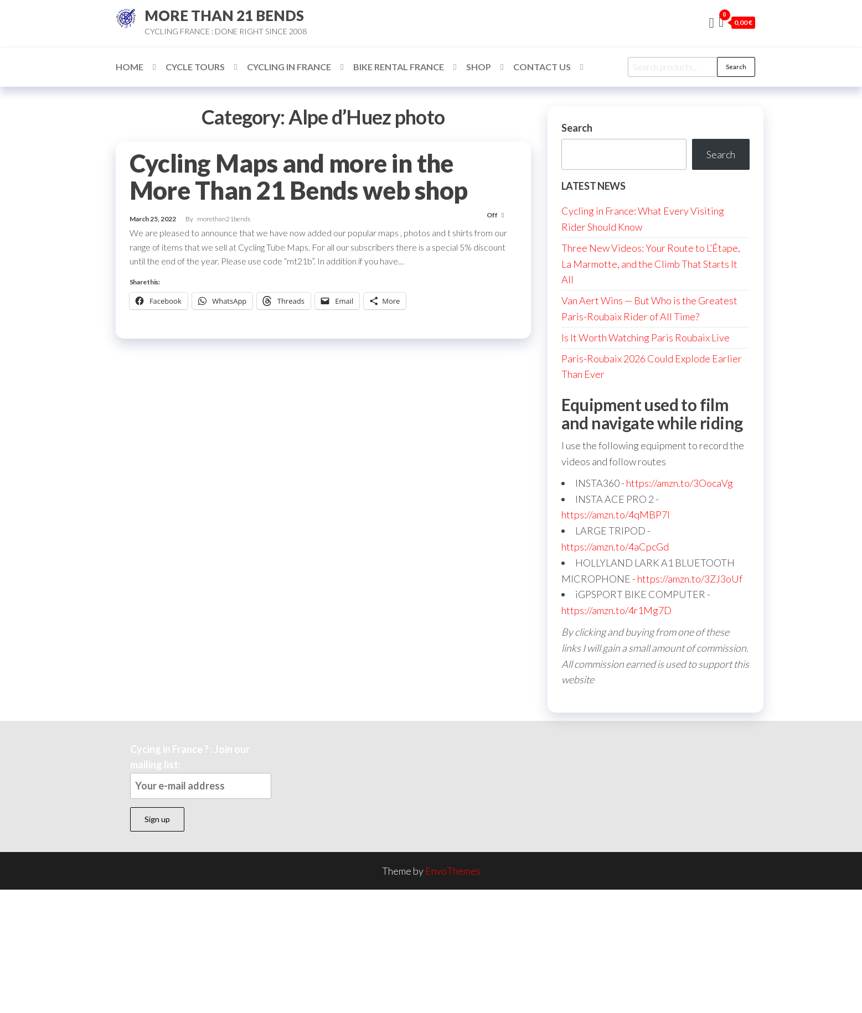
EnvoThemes (453, 871)
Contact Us (542, 66)
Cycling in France (289, 66)
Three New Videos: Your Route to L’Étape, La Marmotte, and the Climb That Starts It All (650, 264)
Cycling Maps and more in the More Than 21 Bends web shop (299, 176)
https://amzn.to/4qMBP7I (615, 514)
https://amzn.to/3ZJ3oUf (689, 579)
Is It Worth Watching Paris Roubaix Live (645, 337)
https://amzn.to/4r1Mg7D (616, 610)
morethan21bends (223, 219)
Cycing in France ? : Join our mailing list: (200, 771)
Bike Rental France (398, 66)
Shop (478, 66)
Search (736, 66)
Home (129, 66)
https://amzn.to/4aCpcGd (615, 547)
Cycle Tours (195, 66)
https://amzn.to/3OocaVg (679, 483)
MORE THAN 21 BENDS (224, 15)
